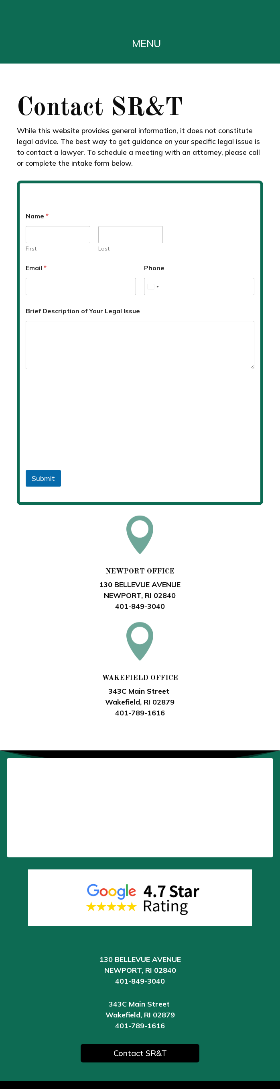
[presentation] (87, 465)
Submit (43, 478)
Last (104, 248)
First (31, 248)
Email (36, 268)
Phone (154, 268)
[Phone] (199, 286)
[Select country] (153, 286)
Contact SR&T (140, 1053)
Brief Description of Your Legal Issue (83, 311)
